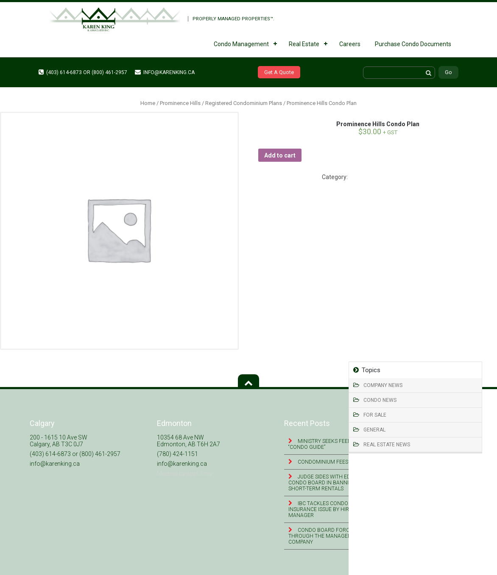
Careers (349, 44)
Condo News (379, 400)
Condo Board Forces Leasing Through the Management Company (332, 536)
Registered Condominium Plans (243, 103)
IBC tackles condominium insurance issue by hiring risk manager (329, 509)
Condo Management (241, 44)
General (374, 430)
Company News (382, 385)
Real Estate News (386, 445)
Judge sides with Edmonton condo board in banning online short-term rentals (332, 483)
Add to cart (280, 155)
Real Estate (304, 44)
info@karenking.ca (165, 72)
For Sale (374, 415)
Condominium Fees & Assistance (340, 462)
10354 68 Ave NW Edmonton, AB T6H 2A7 (188, 441)
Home (147, 103)
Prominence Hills (180, 103)
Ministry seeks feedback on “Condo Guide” (331, 444)
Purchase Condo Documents (413, 44)
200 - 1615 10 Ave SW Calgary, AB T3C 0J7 (58, 441)
